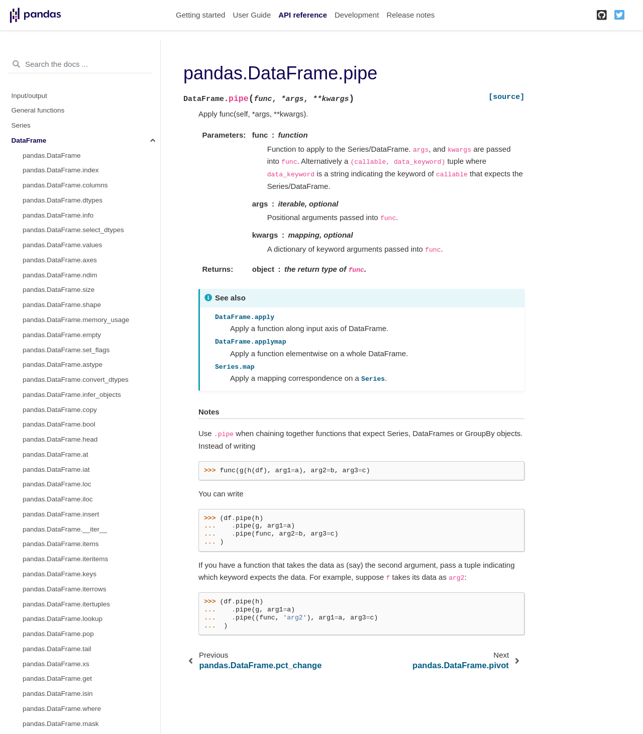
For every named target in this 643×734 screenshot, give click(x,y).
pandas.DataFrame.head (60, 439)
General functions (38, 110)
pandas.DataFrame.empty (62, 335)
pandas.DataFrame (52, 155)
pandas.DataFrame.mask (61, 723)
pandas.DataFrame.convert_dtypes (76, 379)
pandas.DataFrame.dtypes (62, 200)
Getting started (200, 15)
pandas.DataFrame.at (55, 454)
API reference (302, 15)
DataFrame (29, 140)
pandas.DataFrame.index (61, 170)
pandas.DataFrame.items (61, 544)
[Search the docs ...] (80, 64)
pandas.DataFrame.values (62, 245)
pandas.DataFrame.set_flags (66, 350)
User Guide (252, 15)
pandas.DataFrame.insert (61, 514)
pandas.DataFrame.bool (59, 424)
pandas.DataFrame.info (58, 215)
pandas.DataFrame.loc (57, 484)
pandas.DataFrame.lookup (62, 618)
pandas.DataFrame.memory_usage (76, 320)
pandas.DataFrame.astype (62, 364)
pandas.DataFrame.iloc (58, 499)
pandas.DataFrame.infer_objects (72, 394)
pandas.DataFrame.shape (62, 304)
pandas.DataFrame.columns (65, 185)
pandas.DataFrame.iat (56, 469)
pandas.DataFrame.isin (58, 693)
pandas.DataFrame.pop (58, 634)
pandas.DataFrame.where (62, 708)
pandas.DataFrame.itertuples (66, 604)
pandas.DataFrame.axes (60, 260)
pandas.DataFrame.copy (60, 409)
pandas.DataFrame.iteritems (65, 559)
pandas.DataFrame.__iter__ (65, 529)
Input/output (29, 95)
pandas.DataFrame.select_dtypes (73, 230)
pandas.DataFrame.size (58, 289)
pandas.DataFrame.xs (56, 664)
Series (21, 125)
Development (357, 15)
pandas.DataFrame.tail (57, 649)
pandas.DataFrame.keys (59, 574)
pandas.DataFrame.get (57, 678)
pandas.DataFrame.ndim (60, 275)
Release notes (410, 15)
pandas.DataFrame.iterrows (64, 589)
